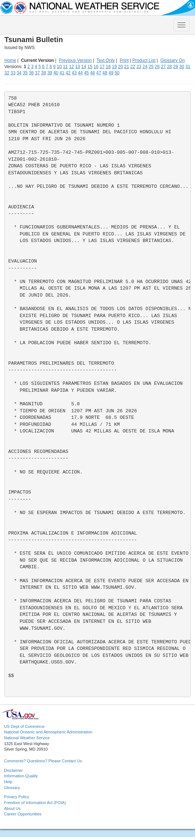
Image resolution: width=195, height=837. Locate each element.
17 (102, 66)
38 (43, 72)
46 (92, 72)
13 (77, 66)
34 (18, 72)
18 (108, 66)
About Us (12, 808)
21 (126, 66)
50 (117, 72)
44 (80, 72)
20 (120, 66)
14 (83, 66)
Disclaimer (13, 770)
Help (8, 782)
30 (181, 66)
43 (74, 72)
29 (175, 66)
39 (49, 72)
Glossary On (172, 60)
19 (114, 66)
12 (71, 66)
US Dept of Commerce (24, 726)
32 (6, 72)
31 (187, 66)
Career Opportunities (22, 814)
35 (25, 72)
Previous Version (75, 60)
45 (86, 72)
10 (59, 66)
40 (56, 72)
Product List (143, 60)
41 (61, 72)
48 (104, 72)
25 (151, 66)
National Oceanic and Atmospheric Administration (48, 732)
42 (68, 72)
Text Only (105, 60)
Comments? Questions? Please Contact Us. (43, 761)
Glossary (12, 787)
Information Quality (21, 776)
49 (110, 72)
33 (13, 72)
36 (31, 72)
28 (169, 66)
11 (65, 66)
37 (37, 72)
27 (163, 66)
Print (124, 60)
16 (95, 66)
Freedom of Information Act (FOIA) (35, 802)
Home (10, 60)
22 (132, 66)
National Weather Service (27, 738)
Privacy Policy (16, 797)
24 (145, 66)
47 (98, 72)
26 (157, 66)
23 (138, 66)
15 (90, 66)
